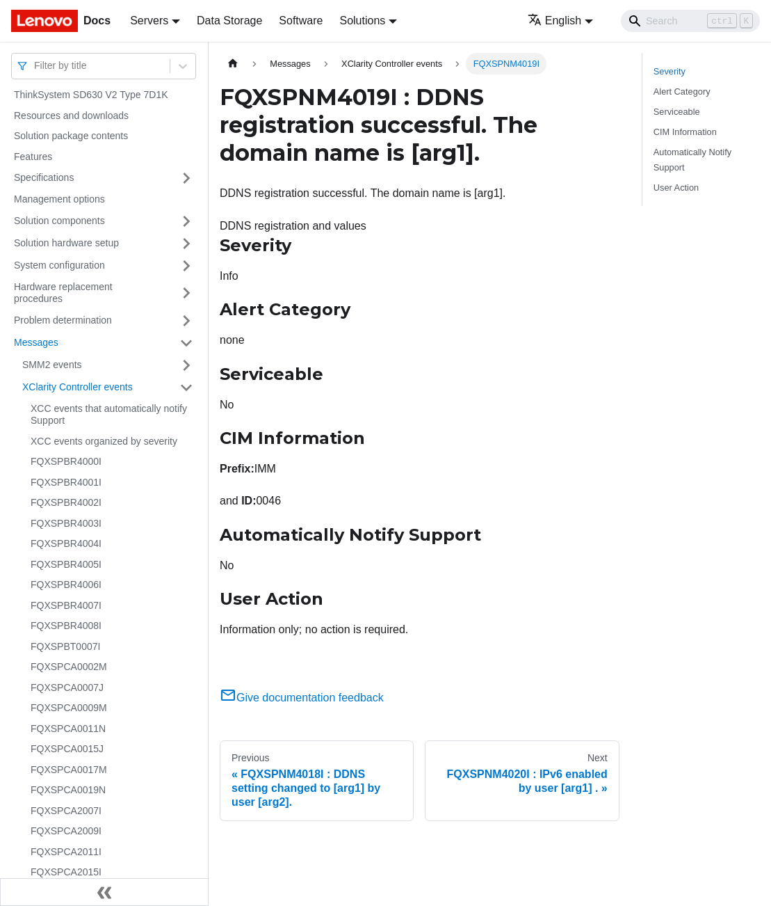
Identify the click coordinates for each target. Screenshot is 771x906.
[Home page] (233, 63)
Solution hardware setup (66, 242)
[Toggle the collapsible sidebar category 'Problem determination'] (186, 321)
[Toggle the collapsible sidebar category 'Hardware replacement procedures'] (186, 293)
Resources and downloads (71, 115)
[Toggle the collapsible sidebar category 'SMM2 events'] (186, 365)
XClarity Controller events (77, 386)
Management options (59, 199)
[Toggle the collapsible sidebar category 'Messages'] (186, 343)
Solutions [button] (362, 20)
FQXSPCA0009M (69, 707)
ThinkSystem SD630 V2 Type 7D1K (91, 94)
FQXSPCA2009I (66, 830)
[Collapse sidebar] (104, 892)
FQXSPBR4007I (66, 605)
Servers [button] (149, 20)
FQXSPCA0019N (68, 789)
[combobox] (35, 66)
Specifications (44, 177)
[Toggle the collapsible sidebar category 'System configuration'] (186, 266)
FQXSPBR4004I (66, 543)
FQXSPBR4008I (66, 625)
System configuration (59, 265)
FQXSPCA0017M (69, 769)
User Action (676, 187)
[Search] (690, 21)
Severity (669, 71)
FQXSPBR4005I (66, 564)
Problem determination (63, 320)
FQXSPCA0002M (69, 666)
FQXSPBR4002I (66, 502)
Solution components (59, 220)
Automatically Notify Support (692, 159)
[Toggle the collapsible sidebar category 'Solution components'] (186, 221)
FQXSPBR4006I (66, 584)
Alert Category (682, 91)
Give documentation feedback (302, 698)
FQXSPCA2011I (66, 851)
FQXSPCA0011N (68, 728)
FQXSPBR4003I (66, 523)
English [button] (554, 20)
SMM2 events (52, 364)
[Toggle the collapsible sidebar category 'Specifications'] (186, 178)
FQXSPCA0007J (67, 687)
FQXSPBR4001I (66, 482)
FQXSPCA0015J (67, 748)
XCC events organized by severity (104, 441)
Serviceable (677, 111)
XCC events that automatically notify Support (109, 415)
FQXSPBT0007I (65, 646)
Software (301, 20)
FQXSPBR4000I (66, 461)
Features (33, 156)
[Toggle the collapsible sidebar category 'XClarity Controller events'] (186, 387)
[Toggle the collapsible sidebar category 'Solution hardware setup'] (186, 243)
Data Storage (229, 20)
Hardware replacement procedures (63, 293)
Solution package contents (71, 135)
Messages (36, 342)
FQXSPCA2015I (66, 871)
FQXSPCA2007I (66, 810)
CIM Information (685, 132)
